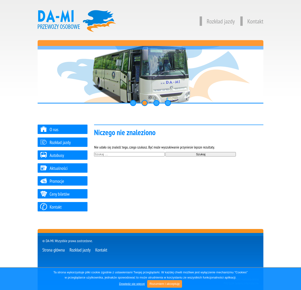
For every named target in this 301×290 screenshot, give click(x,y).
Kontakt (251, 21)
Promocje (52, 181)
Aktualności (53, 168)
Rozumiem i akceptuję (165, 284)
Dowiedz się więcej (132, 284)
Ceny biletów (55, 194)
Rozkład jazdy (217, 21)
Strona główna (53, 250)
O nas (49, 129)
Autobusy (52, 155)
